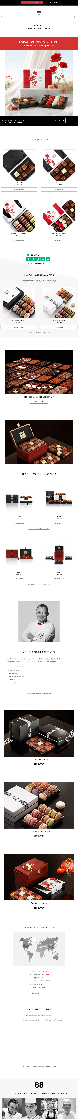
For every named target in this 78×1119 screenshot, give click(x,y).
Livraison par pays (39, 993)
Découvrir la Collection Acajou (39, 584)
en (77, 17)
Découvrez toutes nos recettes (39, 693)
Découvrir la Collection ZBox (39, 529)
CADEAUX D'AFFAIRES (39, 1009)
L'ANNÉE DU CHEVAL (39, 903)
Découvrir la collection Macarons (39, 332)
